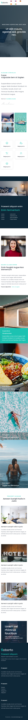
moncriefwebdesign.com (17, 717)
